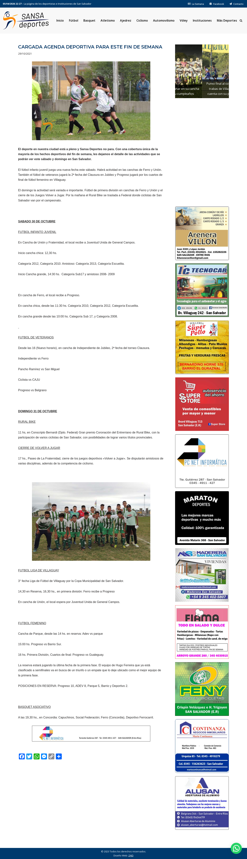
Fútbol (73, 20)
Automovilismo (164, 20)
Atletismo (108, 20)
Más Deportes (227, 20)
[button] (236, 848)
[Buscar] (241, 20)
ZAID (130, 855)
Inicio (60, 20)
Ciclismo (142, 20)
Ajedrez (125, 20)
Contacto (236, 4)
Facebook (216, 4)
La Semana (196, 4)
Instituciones (202, 20)
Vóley (184, 20)
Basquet (89, 20)
